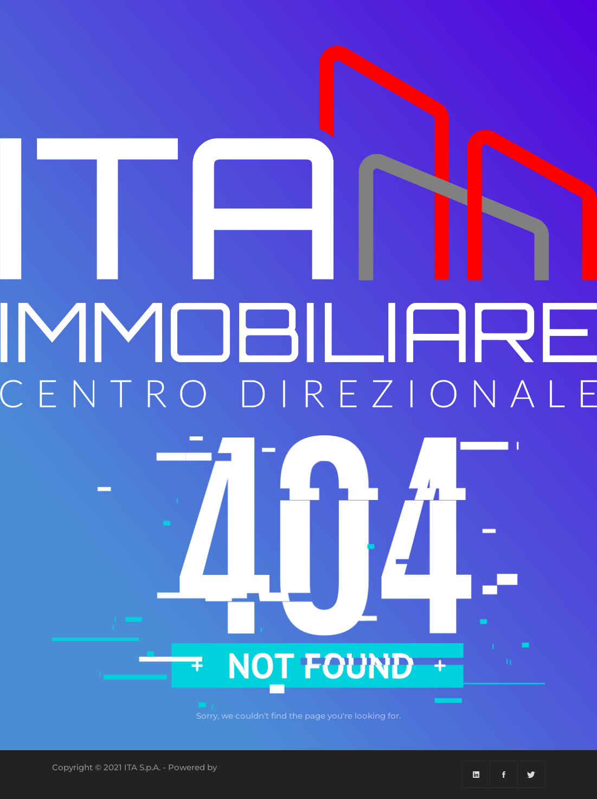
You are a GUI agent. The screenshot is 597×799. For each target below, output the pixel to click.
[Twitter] (531, 775)
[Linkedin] (476, 775)
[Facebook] (504, 775)
